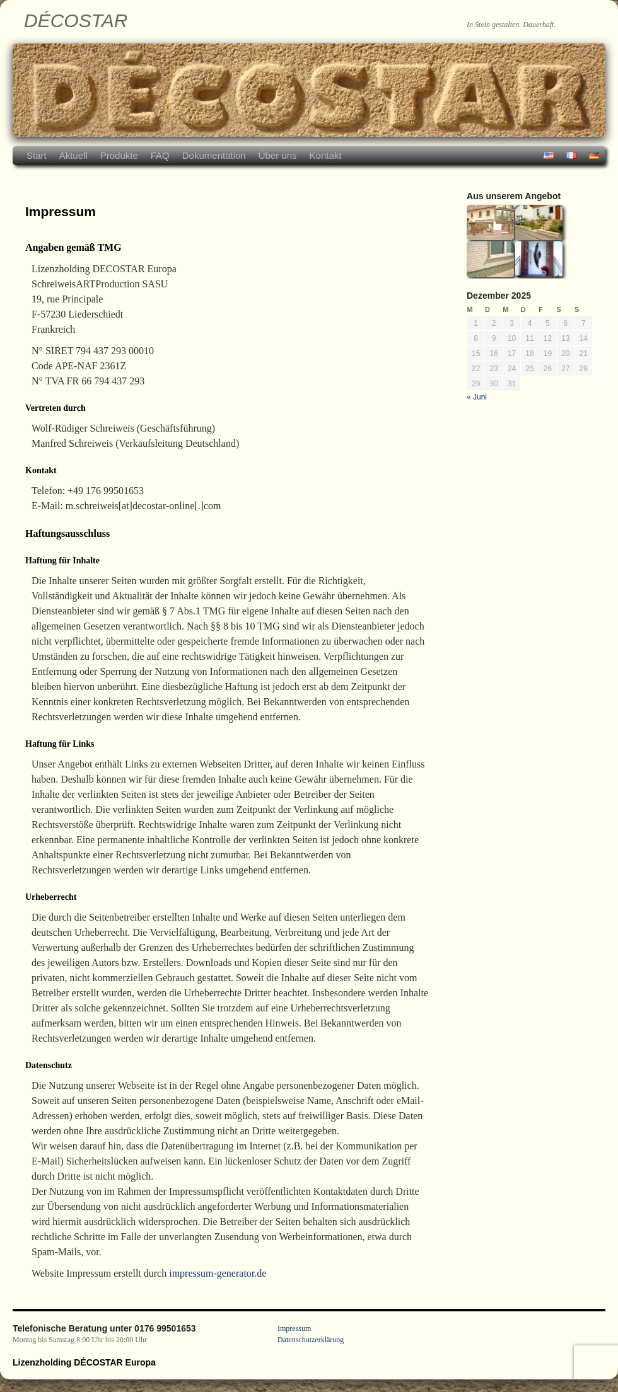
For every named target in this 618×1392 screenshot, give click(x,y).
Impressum (294, 1328)
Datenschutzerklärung (310, 1339)
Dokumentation (214, 155)
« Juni (477, 397)
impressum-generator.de (217, 1273)
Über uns (278, 155)
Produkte (119, 155)
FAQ (160, 155)
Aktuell (73, 155)
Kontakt (326, 155)
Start (36, 155)
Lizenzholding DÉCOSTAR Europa (84, 1362)
